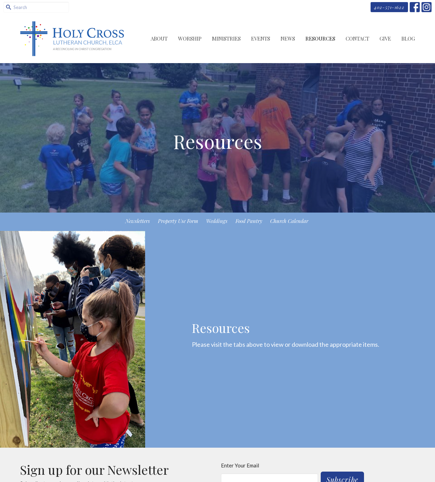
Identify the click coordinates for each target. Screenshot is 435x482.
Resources (320, 38)
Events (260, 38)
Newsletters (137, 220)
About (159, 38)
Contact (357, 38)
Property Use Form (178, 220)
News (288, 38)
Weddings (217, 220)
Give (385, 38)
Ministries (226, 38)
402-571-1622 (389, 7)
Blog (408, 38)
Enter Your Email (240, 465)
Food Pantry (249, 220)
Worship (190, 38)
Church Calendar (289, 220)
